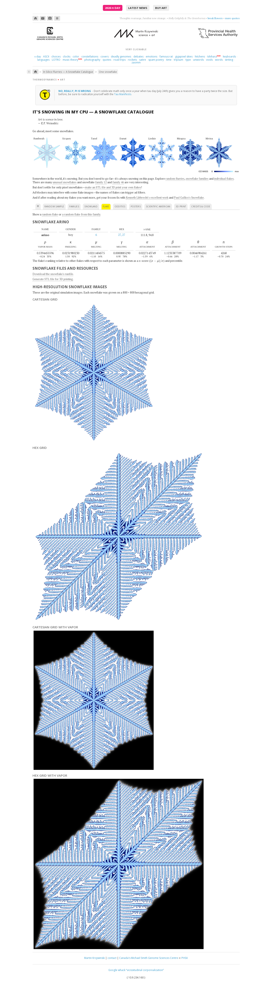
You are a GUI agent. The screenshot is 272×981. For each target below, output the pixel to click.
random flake (50, 214)
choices (56, 56)
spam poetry (156, 60)
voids (209, 60)
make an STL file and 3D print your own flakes (113, 187)
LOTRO (56, 60)
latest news (137, 8)
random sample (54, 206)
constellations (89, 56)
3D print (181, 206)
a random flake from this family (81, 214)
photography (92, 60)
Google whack (116, 970)
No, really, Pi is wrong (75, 91)
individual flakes (224, 178)
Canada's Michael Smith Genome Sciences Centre (148, 958)
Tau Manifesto (122, 94)
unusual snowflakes (64, 182)
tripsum (178, 60)
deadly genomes (121, 56)
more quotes (232, 18)
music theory (70, 60)
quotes (107, 60)
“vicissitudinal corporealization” (145, 970)
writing (229, 60)
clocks (66, 56)
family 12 (101, 182)
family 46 (118, 182)
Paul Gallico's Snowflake (189, 197)
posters (136, 206)
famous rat (166, 56)
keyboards (229, 56)
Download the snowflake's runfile (53, 274)
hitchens (200, 56)
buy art (161, 8)
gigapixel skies (184, 56)
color (76, 56)
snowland (91, 206)
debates (138, 56)
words (219, 60)
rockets (132, 60)
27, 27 (121, 235)
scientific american (158, 206)
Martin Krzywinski (94, 958)
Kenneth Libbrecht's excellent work (147, 197)
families (74, 206)
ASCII (46, 56)
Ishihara (212, 56)
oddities (120, 206)
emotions (151, 56)
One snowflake (108, 71)
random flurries (175, 178)
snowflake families (197, 178)
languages (43, 60)
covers (105, 56)
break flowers (215, 18)
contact (112, 958)
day (37, 56)
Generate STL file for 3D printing (53, 279)
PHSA (184, 958)
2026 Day (112, 8)
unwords (198, 60)
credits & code (200, 206)
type (188, 60)
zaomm (136, 62)
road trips (119, 60)
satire (142, 60)
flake (106, 206)
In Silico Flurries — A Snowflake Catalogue (68, 71)
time (168, 60)
